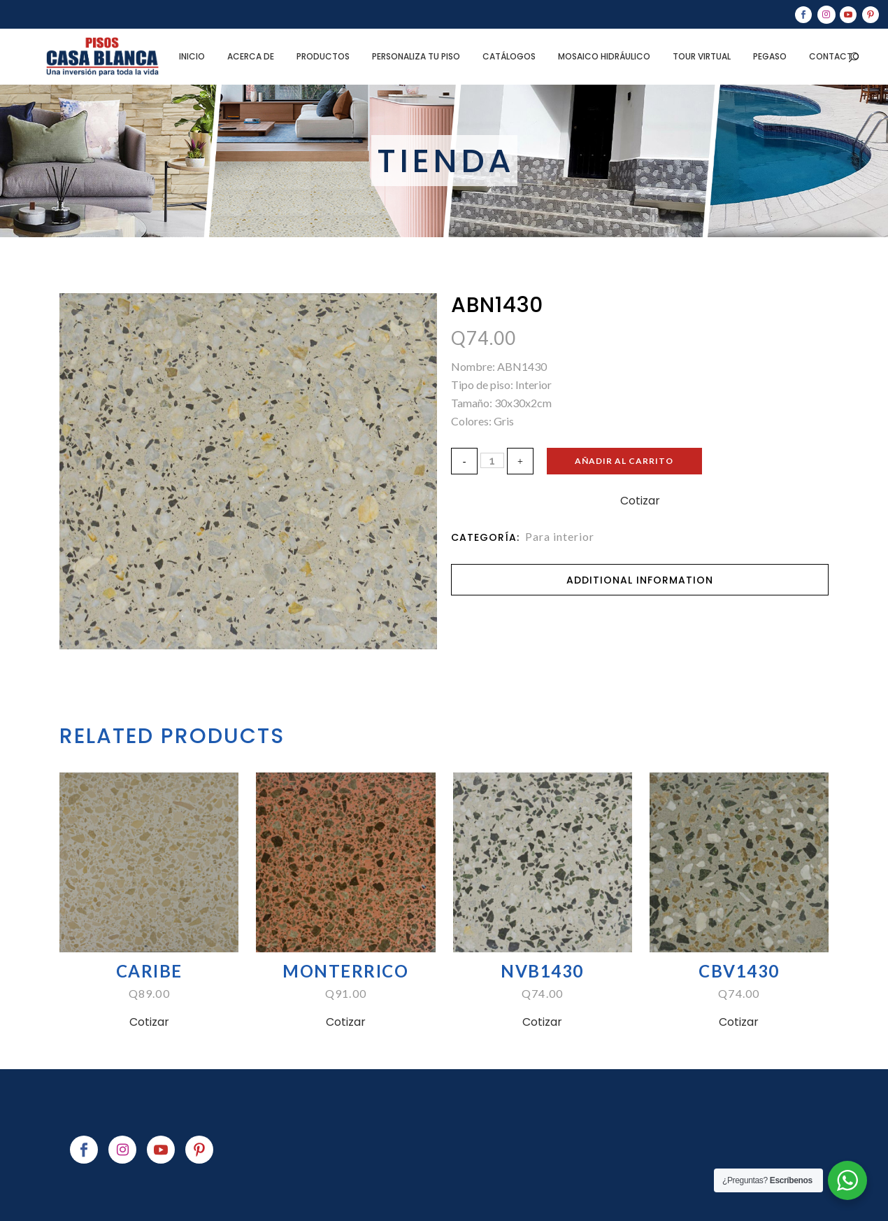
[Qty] (492, 460)
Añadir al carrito (633, 461)
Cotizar (640, 501)
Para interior (559, 536)
